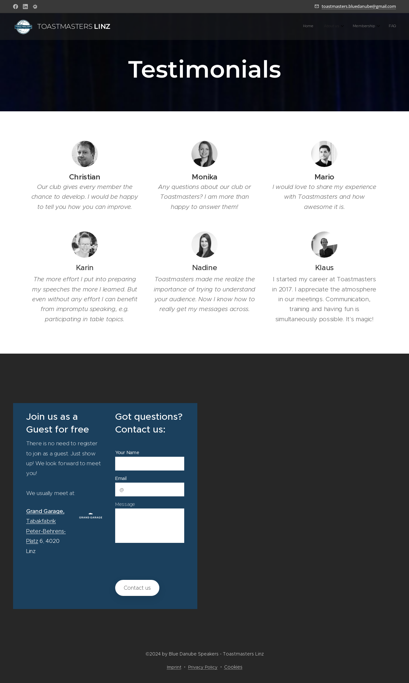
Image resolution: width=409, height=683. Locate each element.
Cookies (233, 667)
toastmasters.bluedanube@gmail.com (359, 6)
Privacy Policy (203, 667)
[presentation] (167, 561)
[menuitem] (359, 26)
